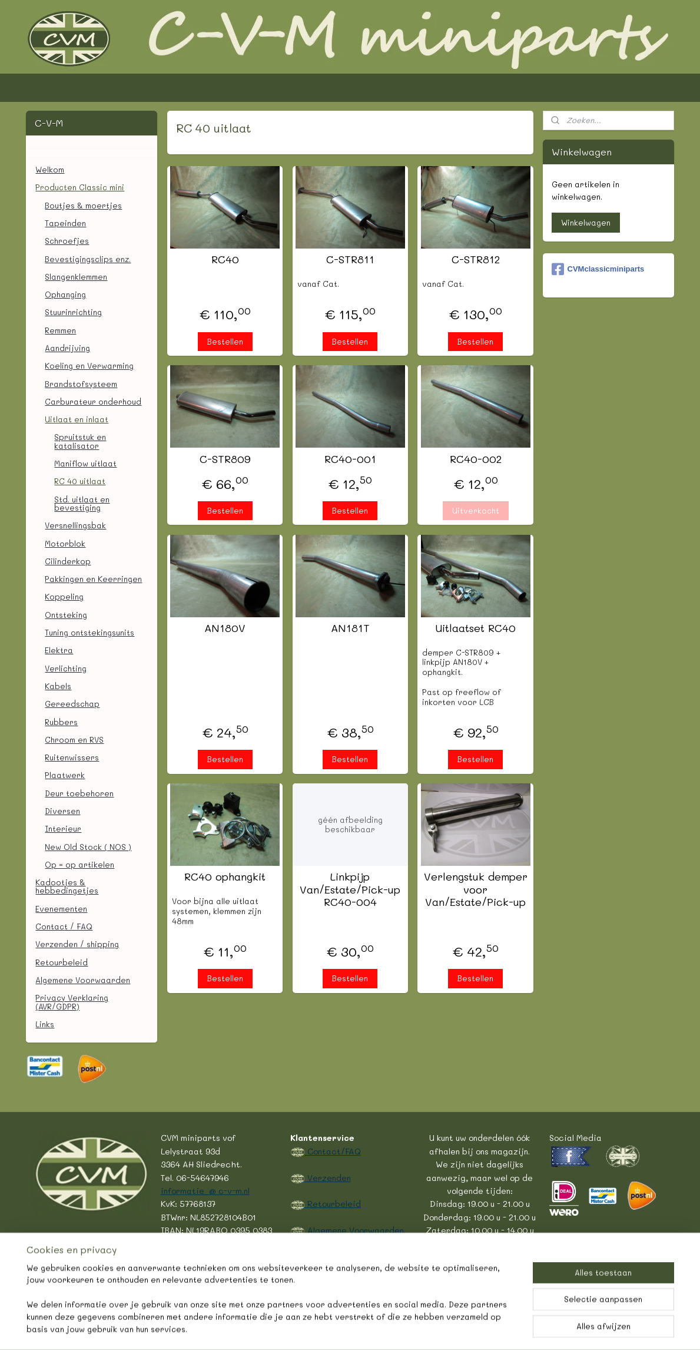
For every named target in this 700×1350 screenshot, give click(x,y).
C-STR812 (475, 259)
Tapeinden (65, 223)
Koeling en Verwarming (89, 365)
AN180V (225, 628)
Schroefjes (67, 241)
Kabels (58, 686)
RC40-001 (350, 459)
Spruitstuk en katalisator (80, 441)
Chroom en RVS (74, 739)
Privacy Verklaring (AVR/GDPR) (71, 1001)
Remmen (60, 330)
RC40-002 (475, 459)
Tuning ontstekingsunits (89, 632)
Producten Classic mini (79, 187)
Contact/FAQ (333, 1151)
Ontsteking (66, 615)
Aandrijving (67, 348)
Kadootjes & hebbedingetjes (66, 886)
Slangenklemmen (76, 277)
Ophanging (65, 294)
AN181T (349, 628)
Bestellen (225, 341)
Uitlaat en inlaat (76, 419)
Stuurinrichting (73, 312)
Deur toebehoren (79, 793)
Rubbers (61, 722)
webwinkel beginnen (362, 1328)
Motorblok (65, 543)
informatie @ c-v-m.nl (205, 1190)
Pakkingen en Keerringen (93, 579)
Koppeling (64, 596)
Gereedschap (72, 704)
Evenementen (61, 909)
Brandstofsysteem (81, 384)
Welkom (49, 169)
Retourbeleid (61, 962)
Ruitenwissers (72, 757)
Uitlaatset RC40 (475, 628)
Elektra (59, 650)
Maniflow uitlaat (85, 463)
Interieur (63, 828)
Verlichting (66, 668)
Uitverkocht (475, 510)
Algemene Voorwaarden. (355, 1230)
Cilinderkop (68, 561)
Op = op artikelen (79, 864)
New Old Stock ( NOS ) (88, 847)
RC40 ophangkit (225, 877)
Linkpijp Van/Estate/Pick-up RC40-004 (350, 890)
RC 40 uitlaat (79, 481)
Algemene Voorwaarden (82, 980)
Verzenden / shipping (77, 944)
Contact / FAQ (63, 926)
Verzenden (328, 1177)
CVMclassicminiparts (598, 269)
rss (316, 1328)
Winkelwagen (586, 222)
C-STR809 (224, 459)
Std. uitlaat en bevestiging (82, 503)
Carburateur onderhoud (93, 401)
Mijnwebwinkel (470, 1328)
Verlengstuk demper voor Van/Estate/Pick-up (475, 890)
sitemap (292, 1328)
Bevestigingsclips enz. (88, 259)
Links (44, 1024)
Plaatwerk (65, 775)
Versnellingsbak (75, 525)
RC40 (224, 259)
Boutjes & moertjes (83, 205)
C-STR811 (350, 259)
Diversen (62, 811)
